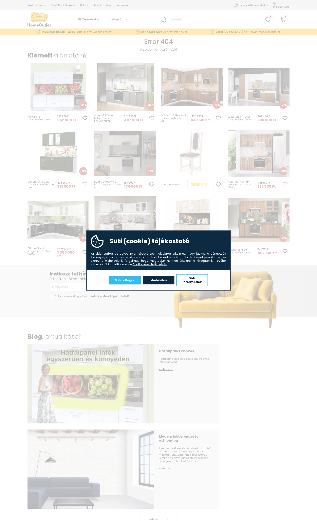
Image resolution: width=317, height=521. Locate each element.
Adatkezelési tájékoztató (150, 264)
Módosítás (158, 280)
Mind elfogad (125, 280)
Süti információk (192, 280)
